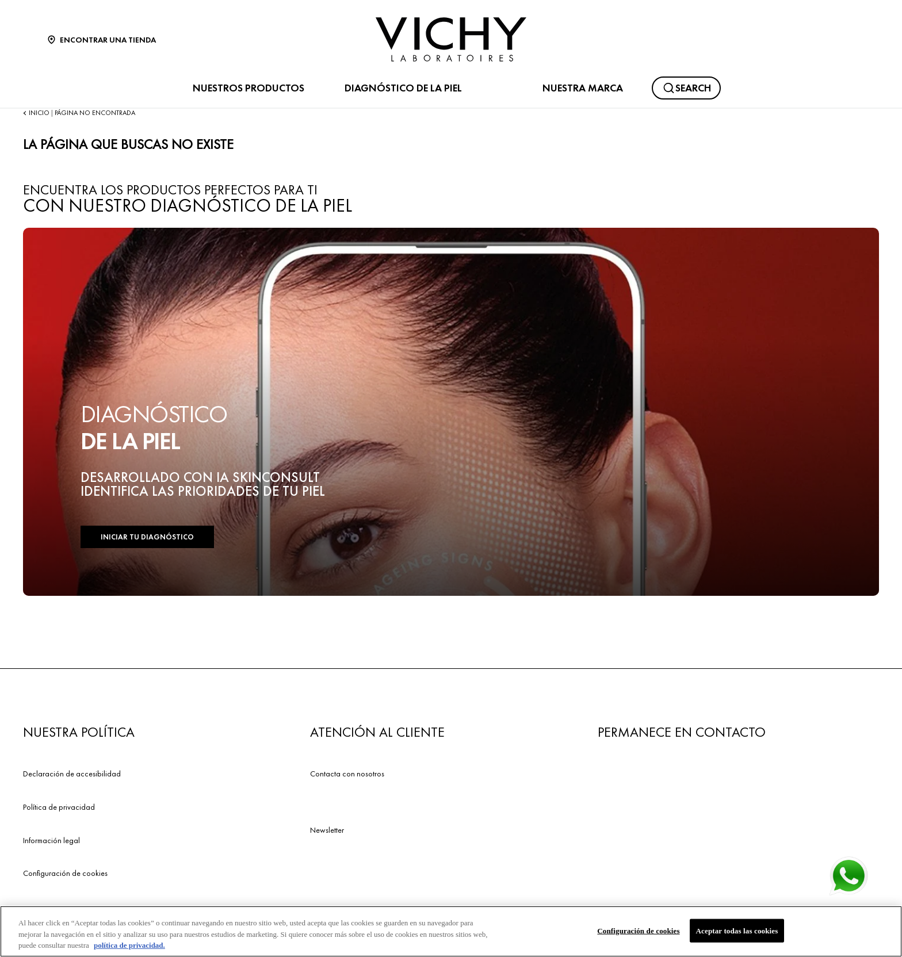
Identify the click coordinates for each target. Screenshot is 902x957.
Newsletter (327, 830)
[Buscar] (686, 87)
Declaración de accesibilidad (72, 773)
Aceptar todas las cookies (737, 931)
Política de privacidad (59, 807)
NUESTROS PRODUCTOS (248, 88)
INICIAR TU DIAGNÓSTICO (147, 537)
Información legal (51, 840)
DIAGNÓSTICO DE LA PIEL (403, 88)
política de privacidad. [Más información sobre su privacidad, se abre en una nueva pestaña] (129, 945)
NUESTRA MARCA (582, 88)
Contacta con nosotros (347, 773)
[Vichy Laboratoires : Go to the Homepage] (451, 39)
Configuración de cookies (65, 873)
